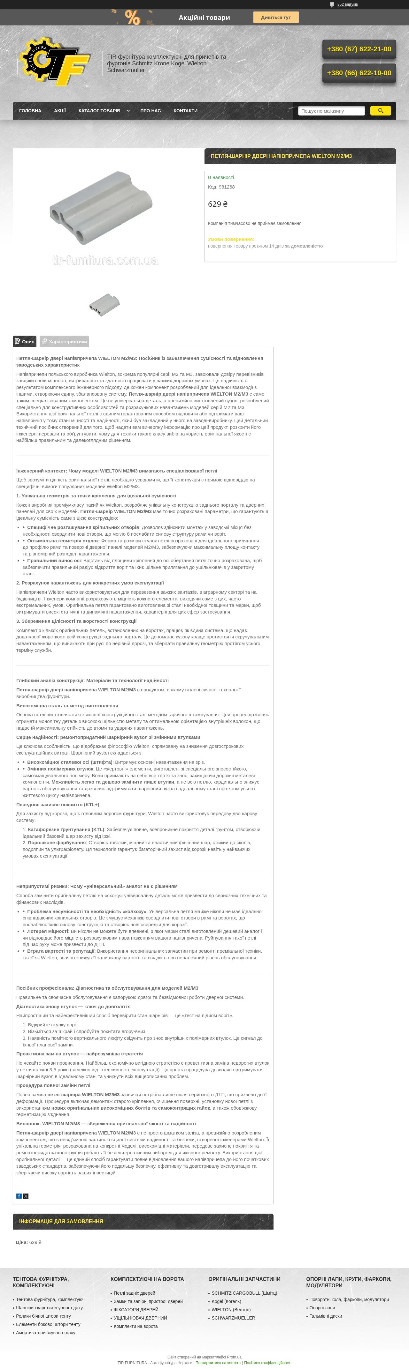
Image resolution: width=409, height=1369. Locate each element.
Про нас (150, 110)
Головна (30, 110)
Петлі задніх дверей (134, 1293)
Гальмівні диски (326, 1316)
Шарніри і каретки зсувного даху (49, 1307)
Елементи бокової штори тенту (48, 1324)
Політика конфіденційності (267, 1363)
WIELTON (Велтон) (231, 1309)
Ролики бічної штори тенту (43, 1316)
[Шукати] (380, 110)
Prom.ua (234, 1357)
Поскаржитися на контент (218, 1363)
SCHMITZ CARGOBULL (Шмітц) (244, 1293)
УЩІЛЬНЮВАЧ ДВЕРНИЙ (140, 1318)
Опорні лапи (322, 1307)
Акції (60, 110)
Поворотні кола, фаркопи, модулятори (349, 1299)
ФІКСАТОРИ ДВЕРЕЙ (136, 1309)
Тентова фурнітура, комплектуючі (51, 1299)
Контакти (185, 110)
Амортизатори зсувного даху (45, 1332)
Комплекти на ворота (136, 1326)
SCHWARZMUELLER (233, 1318)
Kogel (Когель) (226, 1301)
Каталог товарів (99, 110)
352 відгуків (347, 4)
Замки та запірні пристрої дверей (148, 1301)
